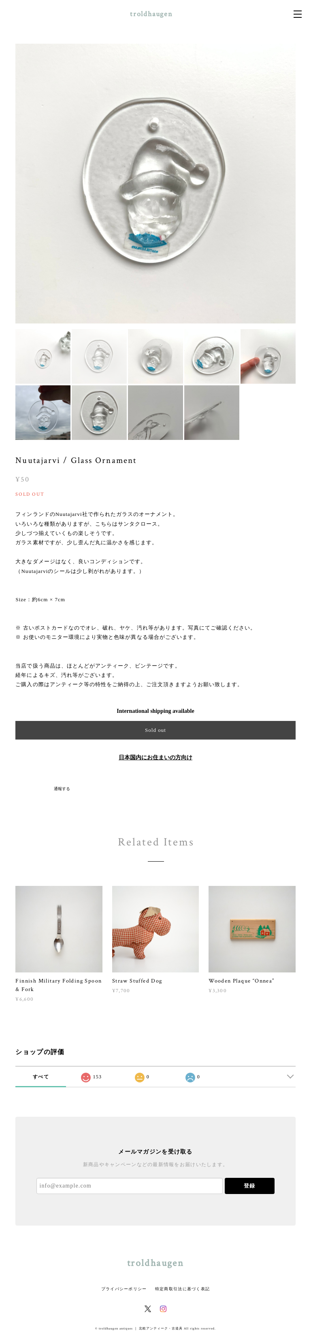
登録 (249, 1186)
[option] (155, 183)
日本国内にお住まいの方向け (155, 757)
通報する (62, 788)
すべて (41, 1077)
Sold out (155, 730)
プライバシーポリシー (124, 1289)
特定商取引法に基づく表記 (182, 1289)
